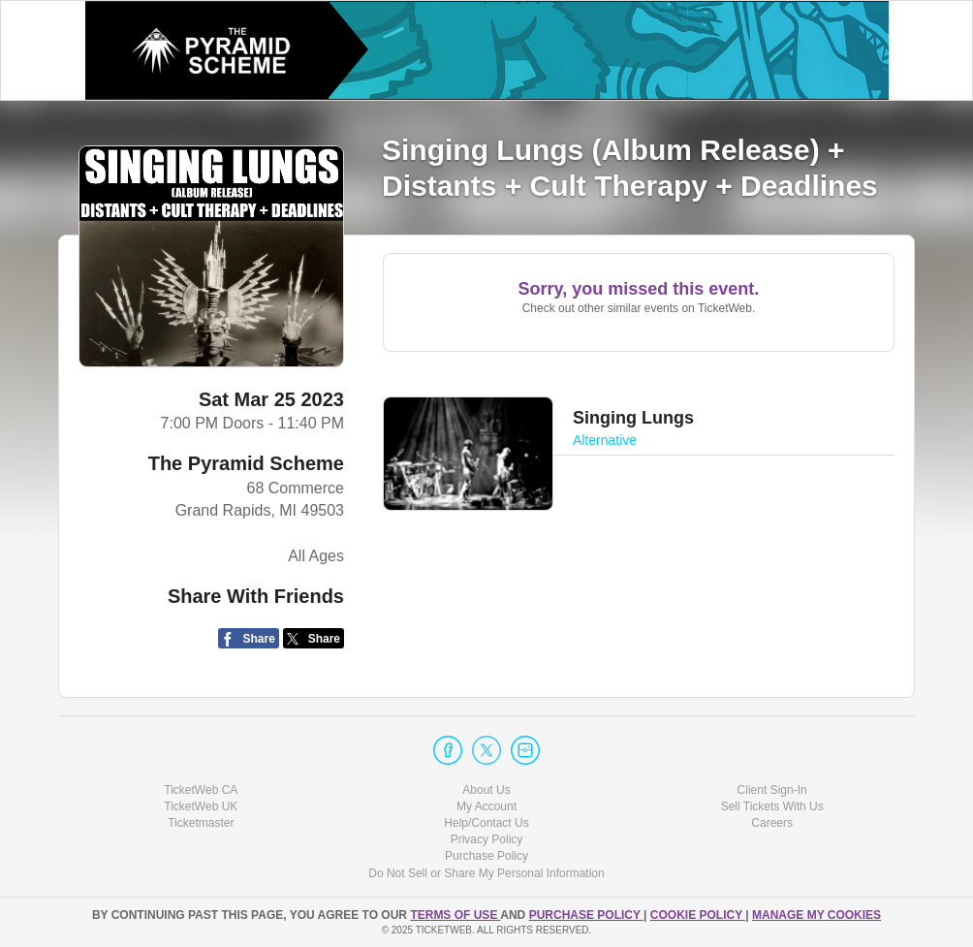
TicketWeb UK (200, 806)
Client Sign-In (772, 790)
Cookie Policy (697, 915)
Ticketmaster (201, 823)
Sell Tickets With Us (772, 806)
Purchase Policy (486, 856)
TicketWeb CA (200, 790)
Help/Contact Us (486, 823)
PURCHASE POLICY (586, 915)
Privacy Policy (487, 839)
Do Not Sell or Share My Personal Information (486, 873)
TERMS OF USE (455, 915)
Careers (772, 823)
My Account (486, 806)
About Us (486, 790)
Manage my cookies (816, 915)
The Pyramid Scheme (246, 463)
